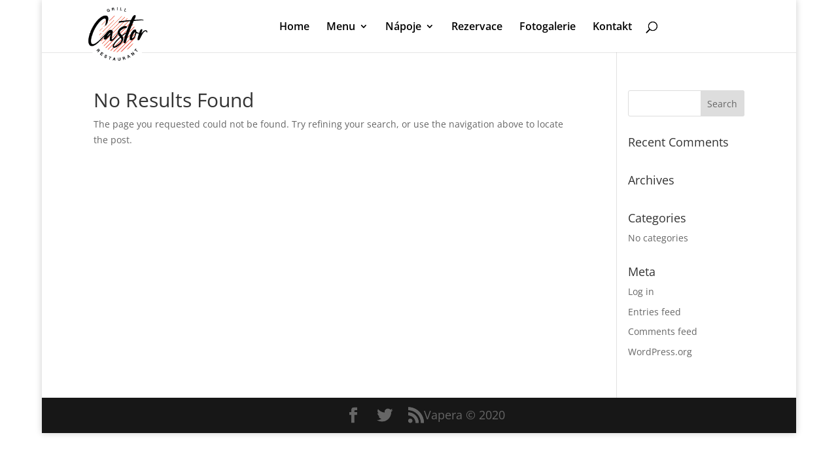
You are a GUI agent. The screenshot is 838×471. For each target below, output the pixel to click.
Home (294, 27)
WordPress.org (660, 351)
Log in (641, 291)
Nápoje (403, 27)
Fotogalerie (547, 27)
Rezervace (476, 27)
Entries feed (654, 311)
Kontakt (612, 27)
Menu (340, 27)
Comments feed (662, 331)
